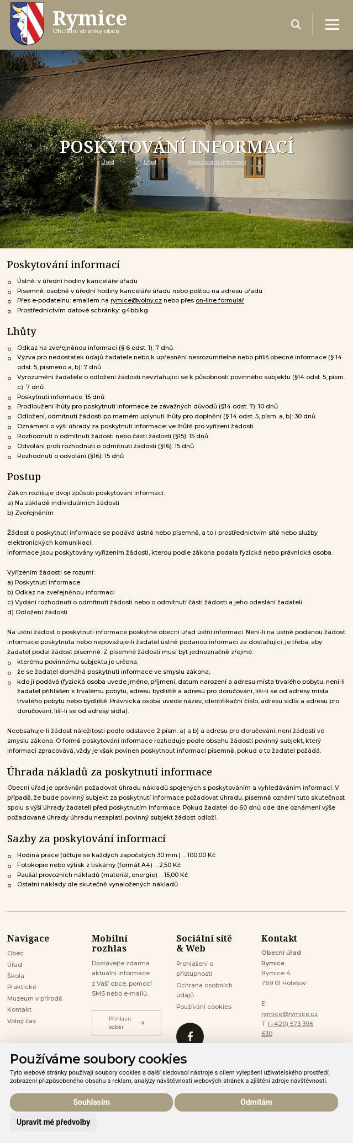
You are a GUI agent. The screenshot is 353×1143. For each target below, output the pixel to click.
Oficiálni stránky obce (89, 24)
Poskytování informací (217, 162)
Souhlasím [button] (91, 1102)
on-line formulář (220, 300)
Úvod (107, 162)
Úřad (150, 162)
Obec (15, 953)
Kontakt (19, 1009)
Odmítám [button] (256, 1102)
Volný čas (21, 1021)
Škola (15, 976)
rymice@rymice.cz (289, 1014)
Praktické (21, 987)
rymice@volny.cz (136, 300)
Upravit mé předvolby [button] (53, 1122)
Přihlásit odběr (126, 1023)
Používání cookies (203, 1007)
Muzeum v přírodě (34, 998)
